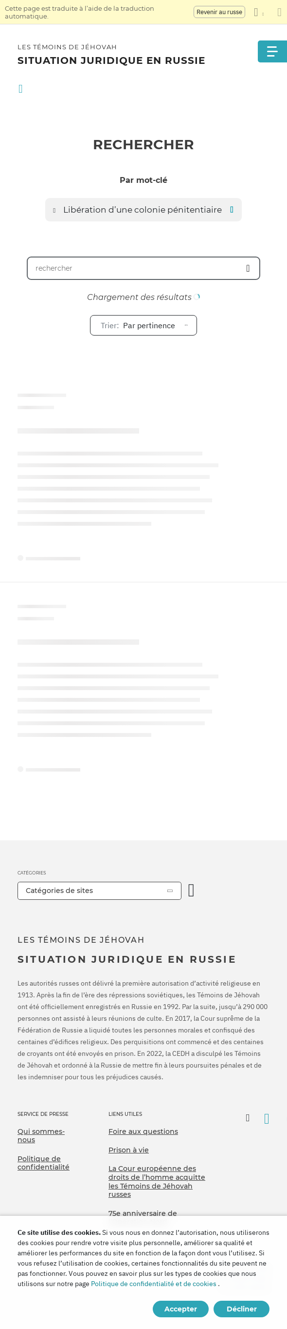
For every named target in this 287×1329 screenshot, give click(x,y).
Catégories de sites (59, 890)
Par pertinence (138, 325)
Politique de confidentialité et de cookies (153, 1283)
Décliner (242, 1309)
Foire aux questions (143, 1131)
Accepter (180, 1309)
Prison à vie (128, 1150)
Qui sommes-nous (41, 1136)
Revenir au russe (219, 12)
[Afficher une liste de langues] (259, 12)
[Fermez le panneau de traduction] (279, 12)
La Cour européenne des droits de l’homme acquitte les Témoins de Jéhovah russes (156, 1181)
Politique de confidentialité (44, 1163)
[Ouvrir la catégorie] (191, 891)
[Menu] (272, 51)
